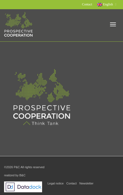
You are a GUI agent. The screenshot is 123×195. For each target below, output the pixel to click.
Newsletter (86, 183)
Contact (87, 4)
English (105, 4)
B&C (22, 175)
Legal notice (56, 183)
